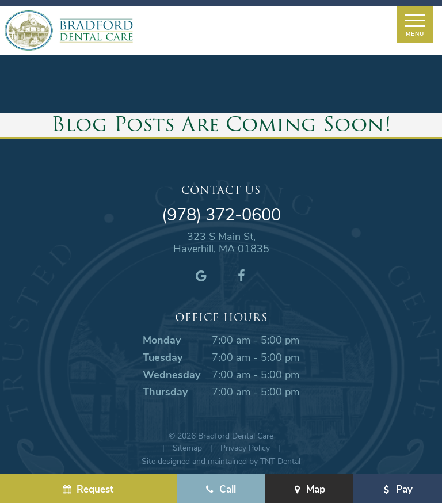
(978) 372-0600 (221, 214)
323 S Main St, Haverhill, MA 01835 (221, 242)
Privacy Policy (245, 447)
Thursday (165, 391)
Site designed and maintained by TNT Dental (221, 460)
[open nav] (414, 24)
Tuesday (162, 357)
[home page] (69, 30)
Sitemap (187, 447)
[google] (200, 275)
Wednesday (171, 374)
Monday (162, 339)
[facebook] (241, 275)
